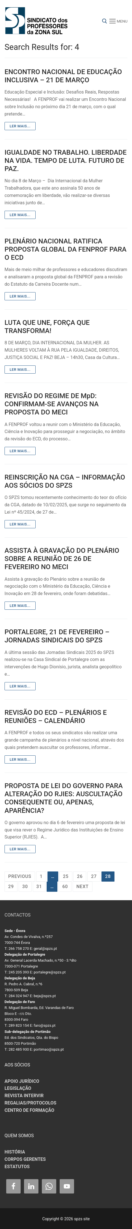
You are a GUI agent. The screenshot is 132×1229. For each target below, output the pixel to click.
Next (82, 886)
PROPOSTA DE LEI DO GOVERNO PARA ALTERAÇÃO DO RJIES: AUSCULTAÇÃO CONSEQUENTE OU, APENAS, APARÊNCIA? (64, 798)
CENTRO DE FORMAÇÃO (29, 1110)
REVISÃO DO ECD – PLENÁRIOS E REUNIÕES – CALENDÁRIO (56, 717)
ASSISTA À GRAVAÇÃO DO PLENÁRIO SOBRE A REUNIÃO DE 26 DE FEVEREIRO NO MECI (62, 559)
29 (11, 886)
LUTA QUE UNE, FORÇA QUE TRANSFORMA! (47, 327)
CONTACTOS (18, 915)
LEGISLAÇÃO (18, 1088)
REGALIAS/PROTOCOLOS (30, 1103)
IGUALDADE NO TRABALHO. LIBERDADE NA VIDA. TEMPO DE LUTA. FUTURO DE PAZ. (66, 160)
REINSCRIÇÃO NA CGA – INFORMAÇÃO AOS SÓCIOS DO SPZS (65, 481)
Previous (19, 876)
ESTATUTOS (17, 1166)
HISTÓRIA (15, 1152)
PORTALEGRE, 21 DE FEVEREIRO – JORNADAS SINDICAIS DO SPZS (57, 636)
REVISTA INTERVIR (24, 1095)
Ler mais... (20, 126)
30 (25, 886)
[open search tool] (104, 21)
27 (94, 876)
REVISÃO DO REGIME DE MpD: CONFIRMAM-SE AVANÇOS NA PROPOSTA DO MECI (52, 404)
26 (80, 876)
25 (66, 876)
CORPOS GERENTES (25, 1159)
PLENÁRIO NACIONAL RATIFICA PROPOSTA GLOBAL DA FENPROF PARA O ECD (66, 249)
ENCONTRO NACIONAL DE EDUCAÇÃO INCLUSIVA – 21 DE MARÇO (63, 76)
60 (65, 886)
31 (39, 886)
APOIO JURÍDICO (22, 1081)
